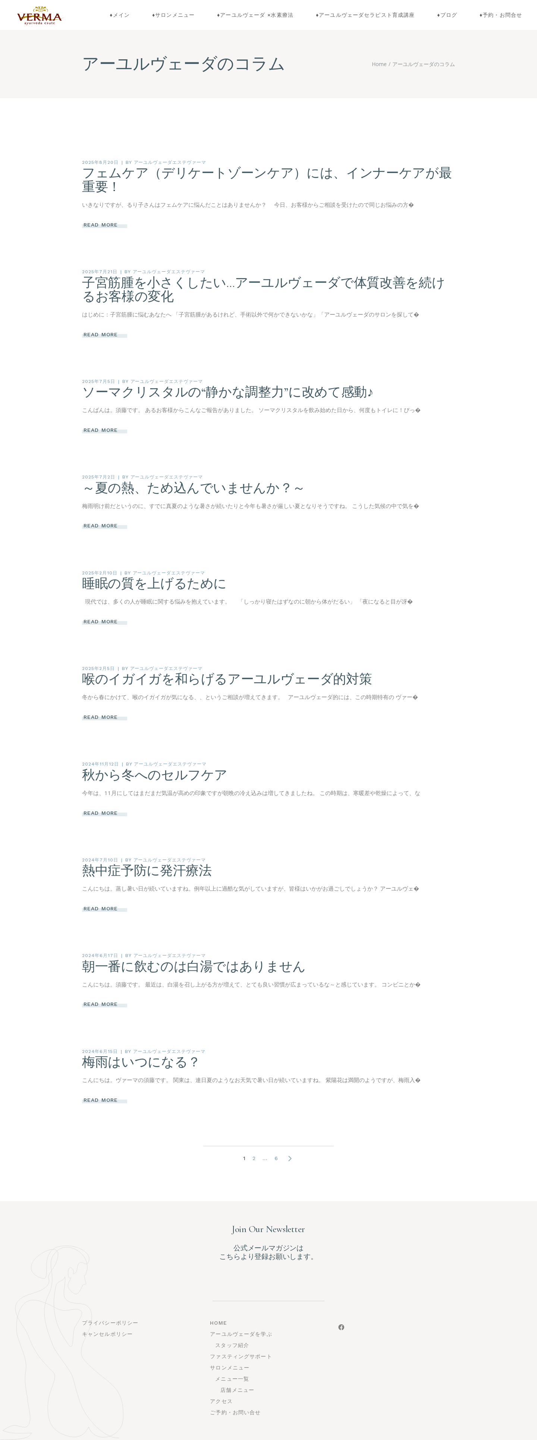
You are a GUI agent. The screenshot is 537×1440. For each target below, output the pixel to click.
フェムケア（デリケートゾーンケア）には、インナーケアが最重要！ (267, 180)
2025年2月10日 (99, 573)
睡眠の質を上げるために (154, 584)
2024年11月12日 (100, 764)
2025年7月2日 (98, 477)
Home (218, 1323)
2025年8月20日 (100, 162)
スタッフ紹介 (232, 1345)
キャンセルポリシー (107, 1334)
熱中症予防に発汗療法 (147, 871)
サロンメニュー (229, 1368)
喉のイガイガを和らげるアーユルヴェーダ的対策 (227, 679)
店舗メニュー (237, 1390)
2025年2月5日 (98, 668)
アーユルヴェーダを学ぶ (241, 1334)
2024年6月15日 (100, 1051)
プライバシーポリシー (110, 1323)
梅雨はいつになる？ (141, 1062)
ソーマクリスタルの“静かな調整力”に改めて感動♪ (227, 392)
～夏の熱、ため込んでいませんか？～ (193, 488)
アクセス (221, 1401)
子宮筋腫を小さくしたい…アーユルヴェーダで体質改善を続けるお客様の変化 (263, 290)
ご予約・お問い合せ (235, 1412)
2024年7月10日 (100, 860)
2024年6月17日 (100, 955)
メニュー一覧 (232, 1379)
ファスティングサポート (241, 1356)
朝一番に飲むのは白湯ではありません (194, 967)
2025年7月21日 (99, 271)
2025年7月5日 (98, 381)
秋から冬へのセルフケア (154, 775)
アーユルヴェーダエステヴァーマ (170, 162)
